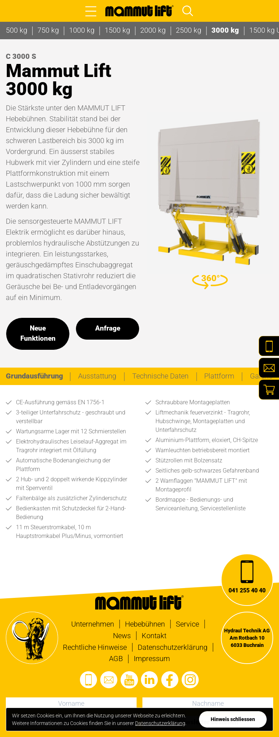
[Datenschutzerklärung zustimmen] (233, 719)
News (122, 635)
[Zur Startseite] (139, 11)
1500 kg (117, 30)
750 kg (48, 30)
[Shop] (269, 390)
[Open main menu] (91, 11)
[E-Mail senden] (109, 680)
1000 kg (81, 30)
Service (187, 624)
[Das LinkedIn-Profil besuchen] (149, 680)
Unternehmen (92, 624)
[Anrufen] (247, 580)
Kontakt (154, 635)
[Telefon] (269, 346)
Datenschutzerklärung (172, 647)
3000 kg (225, 30)
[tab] (34, 375)
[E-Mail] (269, 368)
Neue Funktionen (38, 333)
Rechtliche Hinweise (95, 647)
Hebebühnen (145, 624)
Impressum (152, 658)
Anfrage (107, 328)
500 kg (16, 30)
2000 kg (153, 30)
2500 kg (188, 30)
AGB (116, 658)
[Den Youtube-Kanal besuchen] (129, 680)
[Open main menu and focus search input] (187, 10)
